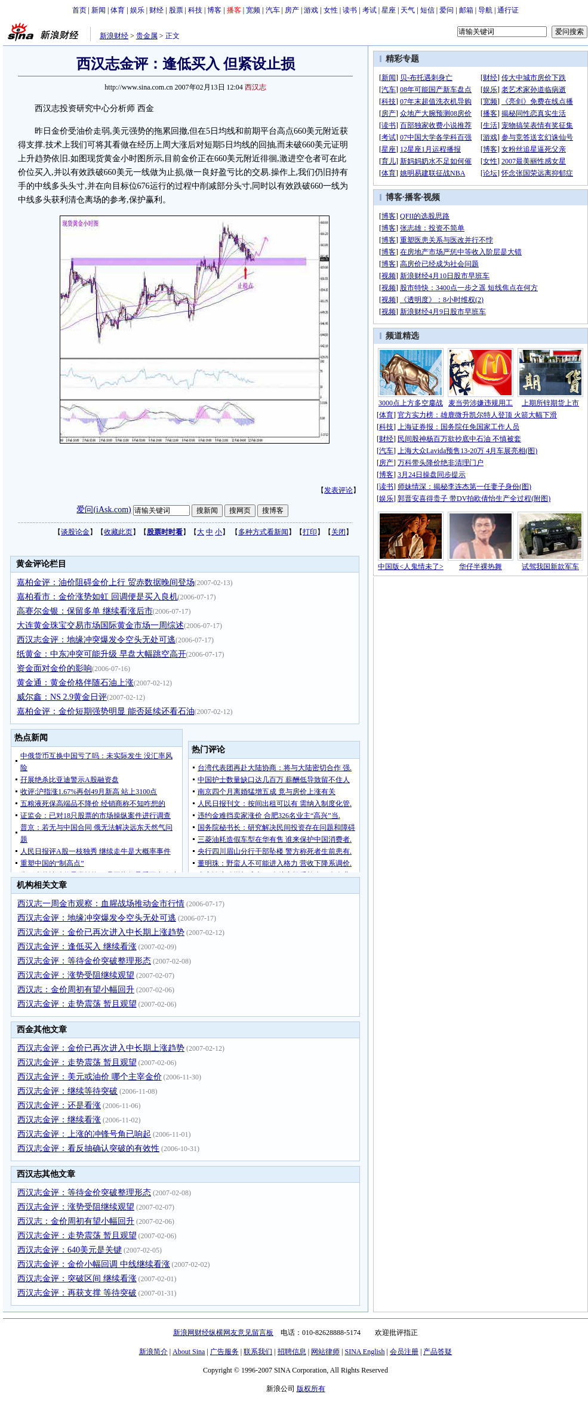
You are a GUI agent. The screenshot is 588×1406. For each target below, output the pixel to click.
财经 (156, 10)
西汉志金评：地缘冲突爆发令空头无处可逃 (96, 639)
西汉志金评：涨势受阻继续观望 (75, 975)
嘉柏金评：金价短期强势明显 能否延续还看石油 (106, 711)
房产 (292, 10)
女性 (331, 10)
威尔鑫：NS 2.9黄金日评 (62, 697)
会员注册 (404, 1351)
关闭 (338, 532)
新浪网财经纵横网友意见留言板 (223, 1332)
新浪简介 (153, 1351)
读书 (350, 10)
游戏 (311, 10)
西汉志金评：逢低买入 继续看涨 (77, 946)
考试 (369, 10)
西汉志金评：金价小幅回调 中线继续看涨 (93, 1264)
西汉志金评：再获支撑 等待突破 (77, 1292)
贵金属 (147, 36)
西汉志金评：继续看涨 (59, 1119)
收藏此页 (118, 532)
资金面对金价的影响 (54, 668)
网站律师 (325, 1351)
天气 (408, 10)
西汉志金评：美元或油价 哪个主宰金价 (89, 1076)
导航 (485, 10)
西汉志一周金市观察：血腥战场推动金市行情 (100, 903)
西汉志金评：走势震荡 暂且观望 (77, 1003)
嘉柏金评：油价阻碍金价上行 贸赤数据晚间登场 (106, 582)
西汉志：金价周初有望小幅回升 (75, 989)
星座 (388, 10)
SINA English (364, 1351)
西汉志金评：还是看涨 (59, 1105)
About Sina (189, 1351)
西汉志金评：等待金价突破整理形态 (84, 960)
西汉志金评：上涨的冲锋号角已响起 (84, 1134)
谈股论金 (75, 532)
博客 (214, 10)
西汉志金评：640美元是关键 (69, 1249)
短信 (427, 10)
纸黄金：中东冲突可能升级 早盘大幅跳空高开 (101, 654)
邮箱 (466, 10)
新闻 (98, 10)
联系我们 (258, 1351)
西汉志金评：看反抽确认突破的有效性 (88, 1148)
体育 (117, 10)
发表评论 (338, 490)
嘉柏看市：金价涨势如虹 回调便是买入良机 (97, 596)
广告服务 (224, 1351)
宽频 (253, 10)
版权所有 (311, 1389)
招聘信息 (292, 1351)
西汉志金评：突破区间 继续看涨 (77, 1278)
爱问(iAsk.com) (103, 509)
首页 (79, 10)
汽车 (273, 10)
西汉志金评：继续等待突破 (67, 1091)
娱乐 (137, 10)
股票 (176, 10)
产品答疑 (437, 1351)
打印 (310, 532)
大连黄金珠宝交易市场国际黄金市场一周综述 (100, 625)
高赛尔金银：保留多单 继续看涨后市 (85, 611)
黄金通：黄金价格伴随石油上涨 (75, 682)
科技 (195, 10)
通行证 (508, 10)
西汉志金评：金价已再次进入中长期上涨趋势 (100, 932)
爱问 (446, 10)
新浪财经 (114, 36)
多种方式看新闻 (263, 532)
